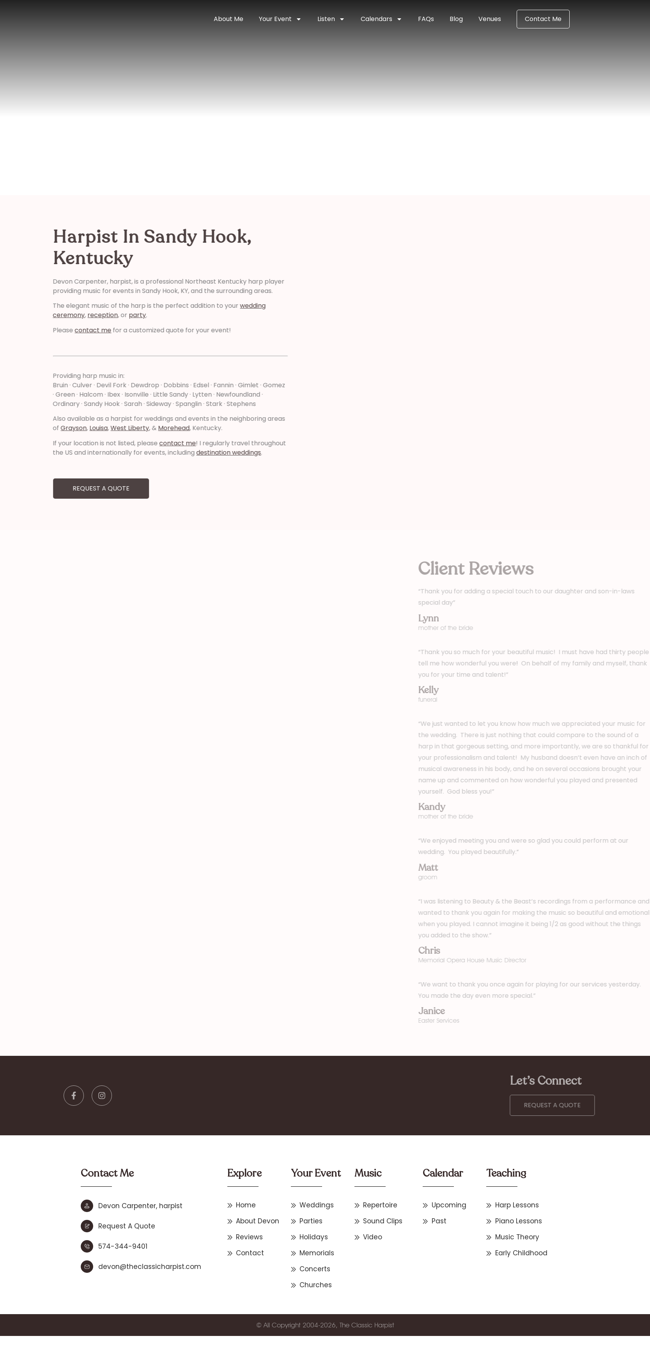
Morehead (110, 427)
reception (38, 315)
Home (152, 142)
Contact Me (543, 18)
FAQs (426, 18)
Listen (331, 19)
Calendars (381, 19)
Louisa (34, 427)
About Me (228, 18)
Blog (456, 18)
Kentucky (245, 142)
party (73, 315)
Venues (489, 18)
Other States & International (197, 142)
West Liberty (65, 427)
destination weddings (164, 452)
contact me (29, 330)
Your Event (280, 19)
